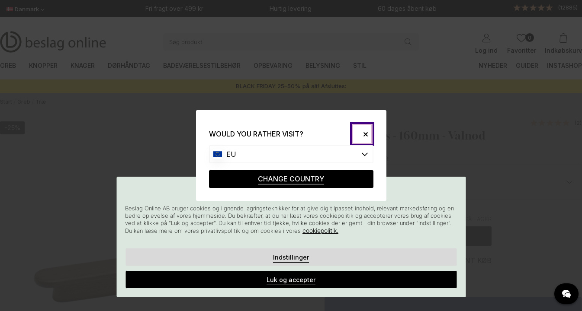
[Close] (362, 134)
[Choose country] (291, 154)
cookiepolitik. (320, 230)
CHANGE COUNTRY (291, 179)
